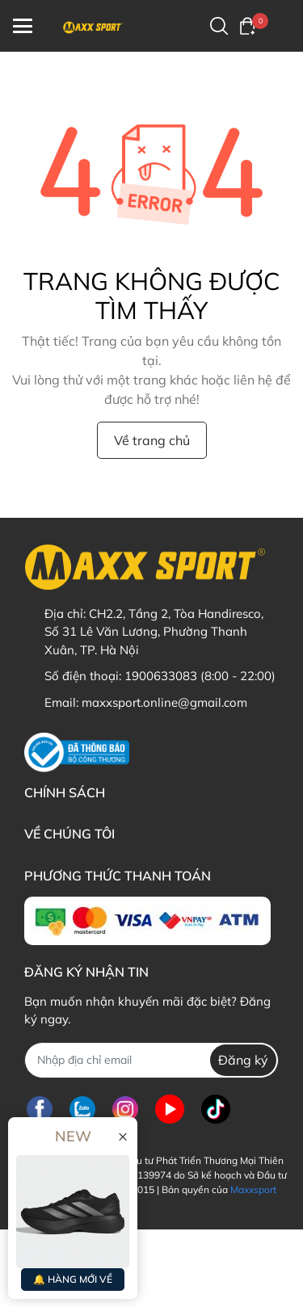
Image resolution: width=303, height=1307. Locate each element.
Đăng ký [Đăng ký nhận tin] (243, 1060)
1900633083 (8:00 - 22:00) (200, 675)
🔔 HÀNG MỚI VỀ (72, 1279)
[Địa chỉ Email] (151, 1060)
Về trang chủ (152, 440)
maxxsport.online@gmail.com (164, 702)
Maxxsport (253, 1189)
